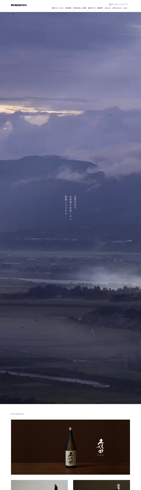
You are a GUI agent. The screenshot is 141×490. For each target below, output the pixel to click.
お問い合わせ (116, 8)
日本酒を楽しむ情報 (79, 8)
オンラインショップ (117, 4)
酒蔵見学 (100, 8)
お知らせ (108, 8)
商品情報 (68, 8)
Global (125, 8)
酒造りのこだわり (58, 8)
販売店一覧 (91, 8)
